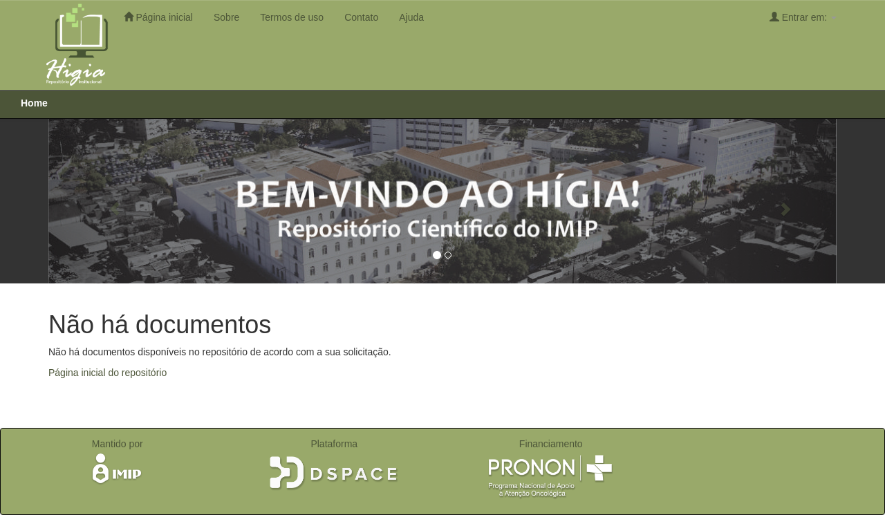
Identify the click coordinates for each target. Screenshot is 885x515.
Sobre (226, 17)
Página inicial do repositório (107, 372)
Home (34, 103)
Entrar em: (803, 17)
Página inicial (158, 17)
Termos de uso (292, 17)
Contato (361, 17)
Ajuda (411, 17)
